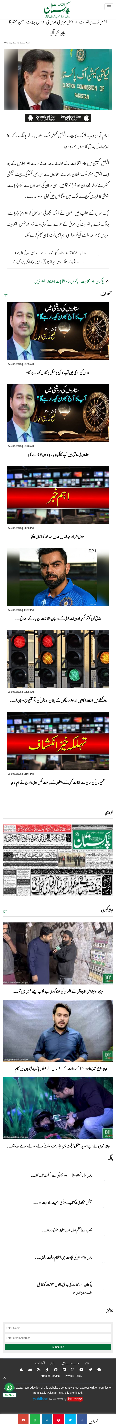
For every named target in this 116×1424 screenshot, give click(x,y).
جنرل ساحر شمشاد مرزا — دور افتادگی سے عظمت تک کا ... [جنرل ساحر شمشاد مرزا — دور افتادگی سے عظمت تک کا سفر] (61, 1175)
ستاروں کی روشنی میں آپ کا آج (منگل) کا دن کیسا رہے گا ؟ (58, 372)
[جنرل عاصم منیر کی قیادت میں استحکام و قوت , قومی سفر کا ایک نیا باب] (103, 1264)
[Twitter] (88, 1369)
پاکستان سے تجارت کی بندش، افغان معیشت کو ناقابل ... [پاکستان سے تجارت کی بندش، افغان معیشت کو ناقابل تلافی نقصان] (61, 1285)
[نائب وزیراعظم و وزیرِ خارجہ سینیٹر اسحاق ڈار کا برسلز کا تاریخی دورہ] (103, 1236)
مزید (6, 294)
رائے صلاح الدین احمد (82, 1292)
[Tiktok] (45, 1369)
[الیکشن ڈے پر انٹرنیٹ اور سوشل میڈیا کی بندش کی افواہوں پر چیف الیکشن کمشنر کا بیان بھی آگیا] (82, 1419)
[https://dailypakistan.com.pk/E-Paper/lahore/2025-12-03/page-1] (58, 860)
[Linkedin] (62, 1369)
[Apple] (19, 1369)
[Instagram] (70, 1369)
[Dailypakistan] (52, 11)
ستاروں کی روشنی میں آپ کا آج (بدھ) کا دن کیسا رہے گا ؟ (58, 454)
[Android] (27, 1369)
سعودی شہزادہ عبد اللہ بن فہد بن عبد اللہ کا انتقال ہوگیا (58, 536)
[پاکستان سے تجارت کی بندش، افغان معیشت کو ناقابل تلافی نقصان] (103, 1291)
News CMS (56, 1399)
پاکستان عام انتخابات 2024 (62, 281)
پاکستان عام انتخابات (92, 281)
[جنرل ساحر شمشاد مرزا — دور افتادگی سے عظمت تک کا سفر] (103, 1182)
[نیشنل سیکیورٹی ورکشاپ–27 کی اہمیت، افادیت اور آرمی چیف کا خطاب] (103, 1209)
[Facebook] (96, 1369)
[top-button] (4, 1378)
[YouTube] (78, 1369)
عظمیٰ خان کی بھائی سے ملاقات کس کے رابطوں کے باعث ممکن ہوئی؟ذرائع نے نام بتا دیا (58, 782)
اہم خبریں (39, 281)
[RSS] (36, 1369)
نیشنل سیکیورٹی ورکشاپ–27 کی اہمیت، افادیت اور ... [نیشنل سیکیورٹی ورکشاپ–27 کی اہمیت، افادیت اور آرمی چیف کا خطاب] (62, 1202)
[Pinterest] (53, 1369)
